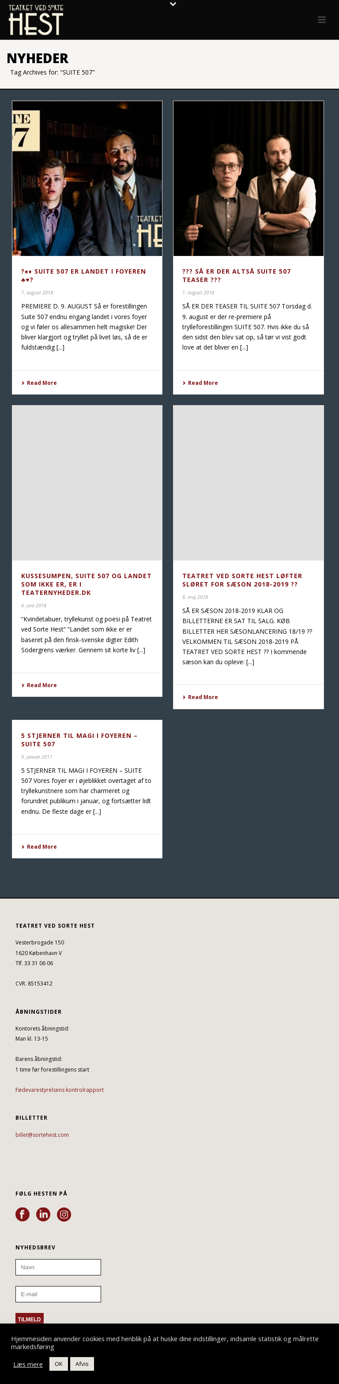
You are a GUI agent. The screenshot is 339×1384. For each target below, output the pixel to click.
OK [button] (59, 1364)
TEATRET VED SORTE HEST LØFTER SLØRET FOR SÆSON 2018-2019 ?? (242, 580)
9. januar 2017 (36, 756)
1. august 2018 (198, 292)
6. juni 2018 (33, 605)
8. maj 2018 (195, 597)
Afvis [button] (82, 1364)
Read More (39, 383)
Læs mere (28, 1364)
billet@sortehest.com (42, 1135)
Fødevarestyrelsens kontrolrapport (59, 1090)
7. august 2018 (37, 292)
